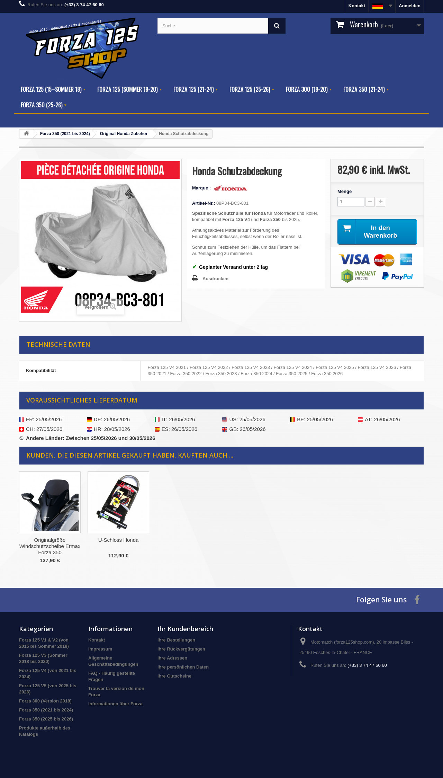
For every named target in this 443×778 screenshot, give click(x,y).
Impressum (100, 649)
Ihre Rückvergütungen (181, 649)
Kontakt (357, 5)
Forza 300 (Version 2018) (45, 701)
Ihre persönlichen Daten (183, 667)
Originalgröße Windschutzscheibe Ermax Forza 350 (187, 546)
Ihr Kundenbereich (185, 629)
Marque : (202, 188)
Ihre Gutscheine (174, 676)
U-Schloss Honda (255, 540)
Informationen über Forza (115, 703)
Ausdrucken (215, 278)
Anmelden (410, 5)
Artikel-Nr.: (203, 203)
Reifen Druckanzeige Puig (118, 540)
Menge (344, 191)
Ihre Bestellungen (176, 640)
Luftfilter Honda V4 (49, 540)
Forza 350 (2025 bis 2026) (46, 719)
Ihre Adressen (172, 658)
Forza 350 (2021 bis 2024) (46, 710)
